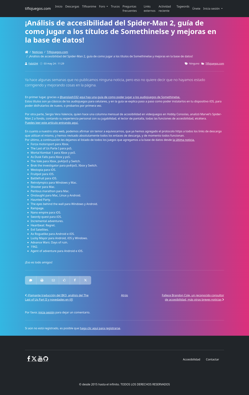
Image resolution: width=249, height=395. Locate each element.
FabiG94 (33, 63)
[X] (34, 360)
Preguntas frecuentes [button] (130, 8)
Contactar (212, 359)
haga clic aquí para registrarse (100, 328)
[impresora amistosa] (42, 280)
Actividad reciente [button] (165, 8)
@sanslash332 (69, 97)
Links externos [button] (150, 8)
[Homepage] (26, 52)
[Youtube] (40, 360)
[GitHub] (45, 360)
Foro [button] (102, 6)
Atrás (124, 295)
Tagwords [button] (182, 6)
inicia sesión (46, 312)
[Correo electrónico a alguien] (53, 280)
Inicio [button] (58, 6)
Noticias (37, 52)
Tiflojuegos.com (57, 52)
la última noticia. (184, 140)
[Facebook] (29, 360)
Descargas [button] (72, 6)
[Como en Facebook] (64, 280)
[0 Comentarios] (30, 280)
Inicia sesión (211, 9)
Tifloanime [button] (89, 6)
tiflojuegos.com (38, 8)
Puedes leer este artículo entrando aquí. (51, 123)
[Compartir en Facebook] (75, 280)
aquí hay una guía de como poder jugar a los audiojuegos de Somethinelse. (129, 97)
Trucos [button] (115, 6)
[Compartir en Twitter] (85, 280)
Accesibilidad (191, 359)
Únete (196, 9)
